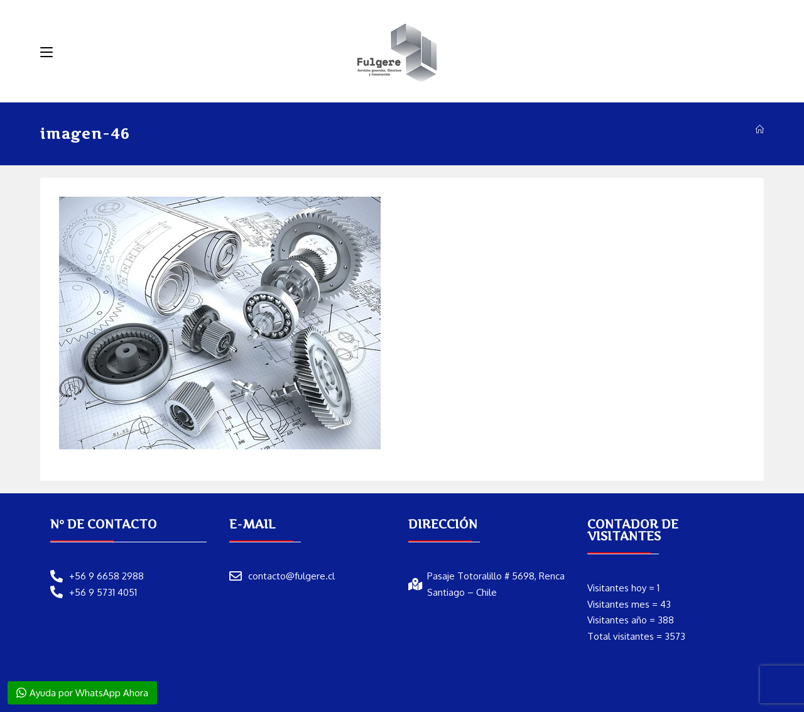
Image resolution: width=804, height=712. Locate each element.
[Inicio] (760, 129)
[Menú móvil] (46, 52)
